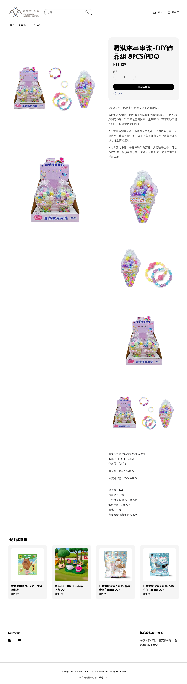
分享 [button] (117, 93)
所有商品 (23, 25)
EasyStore (121, 671)
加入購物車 (143, 86)
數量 (115, 71)
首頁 (12, 25)
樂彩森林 (103, 677)
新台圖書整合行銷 (88, 677)
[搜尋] (87, 12)
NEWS (37, 25)
